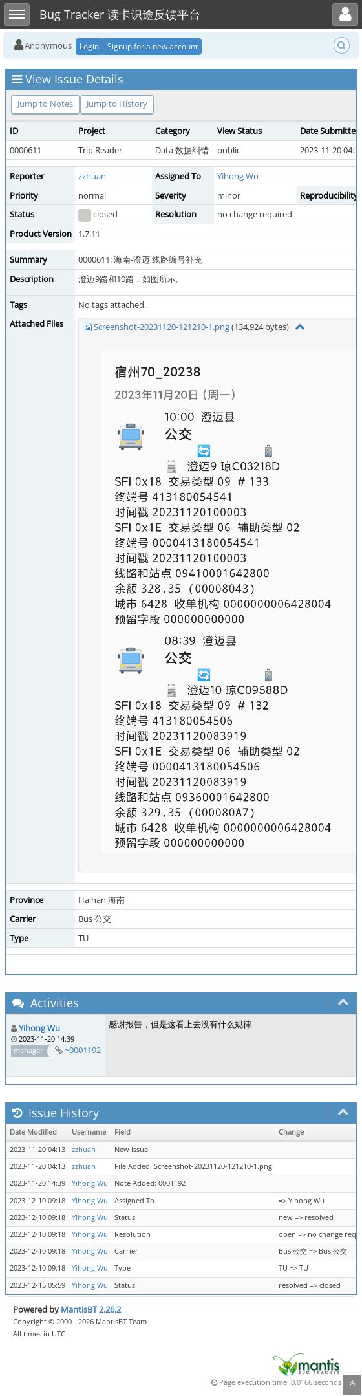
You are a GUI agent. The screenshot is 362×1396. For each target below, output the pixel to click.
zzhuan (92, 176)
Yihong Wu (238, 176)
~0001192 (83, 1050)
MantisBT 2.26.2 (91, 1309)
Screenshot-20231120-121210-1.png (161, 327)
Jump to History (117, 103)
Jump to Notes (45, 103)
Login (89, 46)
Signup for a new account (152, 46)
